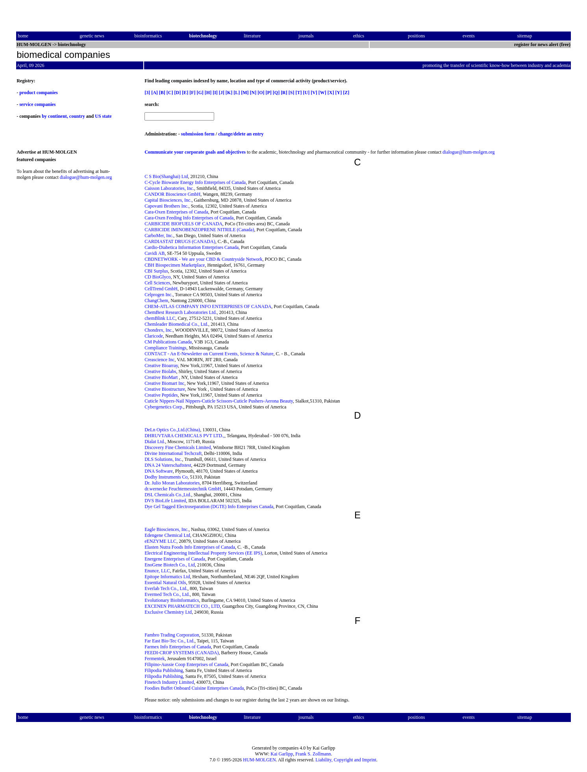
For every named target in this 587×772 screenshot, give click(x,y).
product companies (38, 92)
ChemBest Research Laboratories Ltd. (180, 312)
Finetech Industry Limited (169, 682)
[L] (236, 92)
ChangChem (156, 300)
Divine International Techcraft (173, 453)
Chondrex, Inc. (158, 330)
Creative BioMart (161, 377)
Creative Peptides (161, 395)
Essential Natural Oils (165, 582)
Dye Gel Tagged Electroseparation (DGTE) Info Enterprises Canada (208, 506)
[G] (199, 92)
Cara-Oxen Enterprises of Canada (176, 212)
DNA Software (158, 471)
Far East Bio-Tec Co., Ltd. (169, 641)
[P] (268, 92)
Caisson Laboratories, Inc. (169, 188)
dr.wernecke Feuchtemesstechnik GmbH (182, 489)
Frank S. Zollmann (313, 754)
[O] (260, 92)
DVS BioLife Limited (165, 500)
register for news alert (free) (542, 44)
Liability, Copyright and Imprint (345, 760)
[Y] (338, 92)
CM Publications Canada (168, 342)
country (77, 116)
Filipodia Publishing (163, 670)
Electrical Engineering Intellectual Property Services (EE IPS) (203, 553)
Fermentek (154, 658)
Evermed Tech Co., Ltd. (167, 594)
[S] (291, 92)
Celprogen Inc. (158, 294)
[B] (162, 92)
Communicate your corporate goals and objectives (195, 152)
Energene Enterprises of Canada (174, 559)
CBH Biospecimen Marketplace (174, 265)
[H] (208, 92)
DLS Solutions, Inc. (163, 459)
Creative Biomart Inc (164, 383)
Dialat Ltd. (154, 441)
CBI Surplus (156, 271)
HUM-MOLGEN (259, 760)
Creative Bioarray (161, 365)
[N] (253, 92)
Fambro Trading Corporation (171, 635)
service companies (37, 104)
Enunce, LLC (157, 570)
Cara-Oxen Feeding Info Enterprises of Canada (188, 218)
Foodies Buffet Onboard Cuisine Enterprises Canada (194, 688)
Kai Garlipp (281, 754)
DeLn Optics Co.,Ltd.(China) (172, 429)
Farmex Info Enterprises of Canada (177, 647)
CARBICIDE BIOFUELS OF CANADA (183, 223)
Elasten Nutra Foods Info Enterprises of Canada (189, 547)
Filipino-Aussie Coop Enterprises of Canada (186, 664)
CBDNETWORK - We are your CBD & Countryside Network (203, 259)
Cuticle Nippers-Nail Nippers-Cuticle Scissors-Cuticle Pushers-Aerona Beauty (218, 401)
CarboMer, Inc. (158, 235)
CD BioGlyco (157, 277)
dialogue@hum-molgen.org (468, 152)
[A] (154, 92)
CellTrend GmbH (161, 288)
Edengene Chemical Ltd (167, 535)
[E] (185, 92)
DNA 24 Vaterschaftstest (167, 465)
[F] (192, 92)
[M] (244, 92)
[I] (215, 92)
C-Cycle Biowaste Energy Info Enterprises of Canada (195, 182)
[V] (314, 92)
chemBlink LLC (159, 318)
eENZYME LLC (160, 541)
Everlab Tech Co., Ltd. (165, 588)
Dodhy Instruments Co (165, 477)
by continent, (55, 116)
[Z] (346, 92)
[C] (170, 92)
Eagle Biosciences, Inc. (166, 529)
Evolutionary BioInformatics (171, 600)
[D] (177, 92)
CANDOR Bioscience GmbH (172, 194)
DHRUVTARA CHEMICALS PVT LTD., (184, 435)
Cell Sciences (157, 283)
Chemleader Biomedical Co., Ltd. (176, 324)
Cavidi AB (154, 253)
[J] (221, 92)
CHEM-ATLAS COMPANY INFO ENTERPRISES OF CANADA (207, 306)
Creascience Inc (159, 359)
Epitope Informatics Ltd (167, 576)
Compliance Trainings (165, 348)
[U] (306, 92)
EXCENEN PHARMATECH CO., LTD (182, 606)
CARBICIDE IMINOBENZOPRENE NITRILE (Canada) (199, 229)
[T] (298, 92)
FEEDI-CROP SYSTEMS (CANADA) (181, 652)
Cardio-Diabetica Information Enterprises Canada (191, 247)
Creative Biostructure (164, 389)
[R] (284, 92)
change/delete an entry (240, 134)
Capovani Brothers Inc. (166, 206)
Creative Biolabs (160, 371)
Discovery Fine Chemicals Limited (177, 447)
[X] (331, 92)
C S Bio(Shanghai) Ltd (166, 176)
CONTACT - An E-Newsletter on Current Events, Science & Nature (208, 353)
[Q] (276, 92)
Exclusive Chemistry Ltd (168, 612)
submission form (198, 134)
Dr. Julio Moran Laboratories (172, 483)
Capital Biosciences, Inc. (167, 200)
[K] (229, 92)
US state (103, 116)
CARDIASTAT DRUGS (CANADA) (179, 241)
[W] (322, 92)
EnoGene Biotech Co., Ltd (169, 565)
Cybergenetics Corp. (163, 407)
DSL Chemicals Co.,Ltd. (167, 494)
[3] (147, 92)
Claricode (153, 336)
